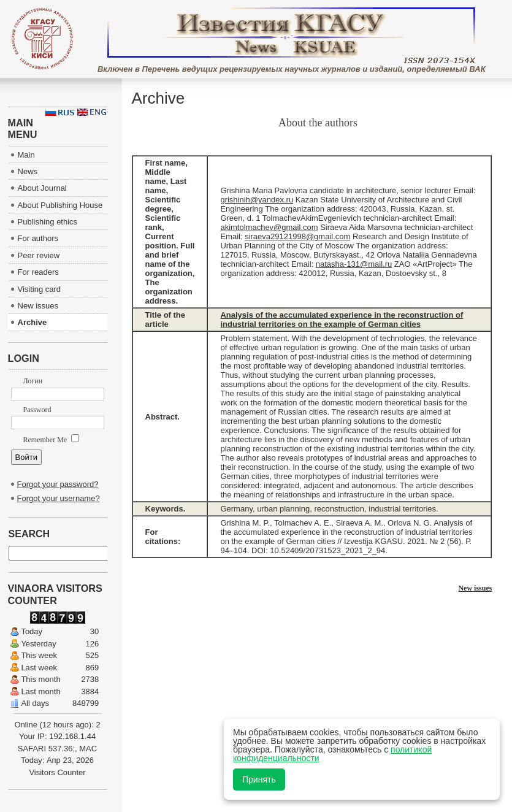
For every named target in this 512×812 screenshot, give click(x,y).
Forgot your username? (58, 498)
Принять (259, 779)
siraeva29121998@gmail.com (297, 236)
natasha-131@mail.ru (354, 264)
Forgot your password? (58, 484)
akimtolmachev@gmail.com (269, 227)
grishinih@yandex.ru (256, 199)
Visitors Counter (57, 772)
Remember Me (51, 439)
